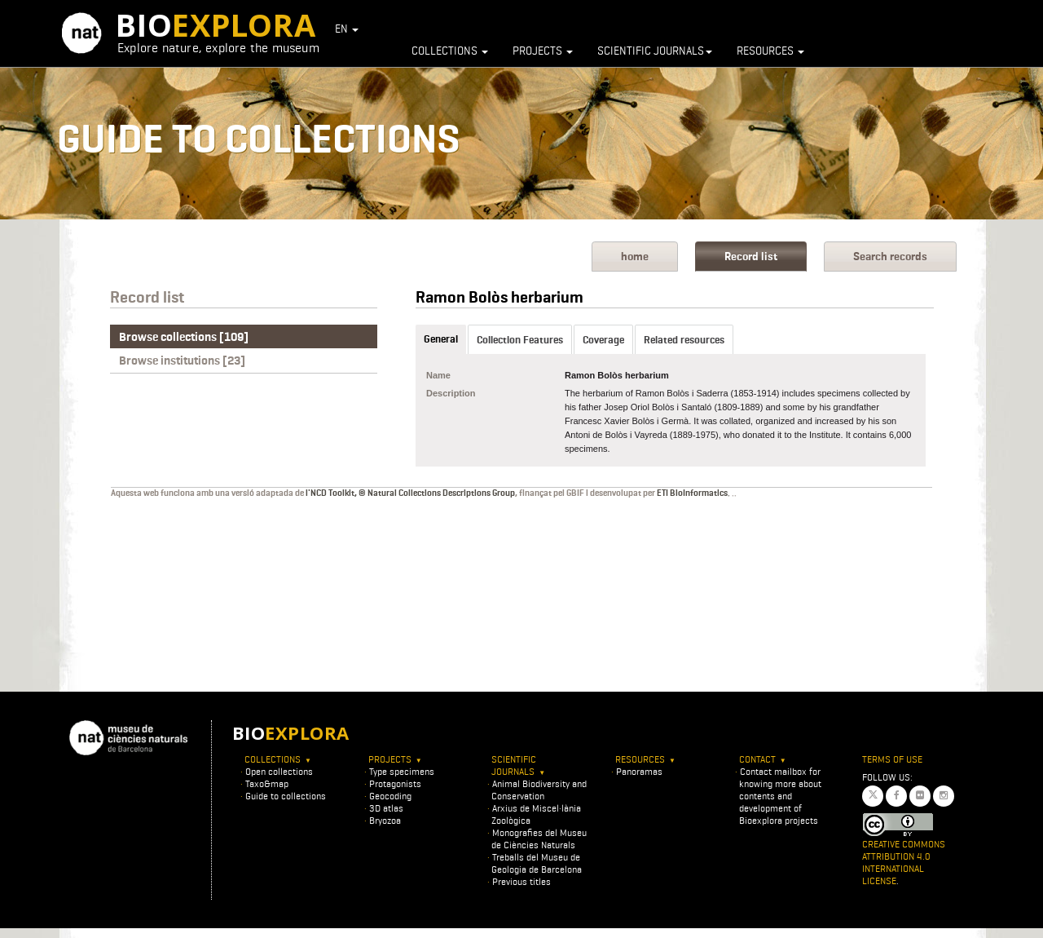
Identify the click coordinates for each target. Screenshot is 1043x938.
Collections (449, 50)
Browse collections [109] (184, 337)
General (441, 339)
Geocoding (390, 796)
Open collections (279, 771)
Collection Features (520, 340)
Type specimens (401, 771)
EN (347, 28)
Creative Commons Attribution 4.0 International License (903, 862)
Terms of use (892, 759)
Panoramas (639, 771)
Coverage (603, 340)
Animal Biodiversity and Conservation (539, 789)
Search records (890, 256)
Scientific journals (654, 50)
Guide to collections (285, 796)
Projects (543, 50)
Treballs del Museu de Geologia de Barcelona (536, 863)
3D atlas (386, 808)
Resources (770, 50)
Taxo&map (266, 783)
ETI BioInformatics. (693, 492)
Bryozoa (385, 820)
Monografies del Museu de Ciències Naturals (539, 838)
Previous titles (521, 881)
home (635, 256)
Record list (750, 256)
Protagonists (395, 783)
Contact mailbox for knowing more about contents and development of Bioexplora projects (780, 795)
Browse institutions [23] (182, 360)
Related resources (684, 340)
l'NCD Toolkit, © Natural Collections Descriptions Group (410, 492)
